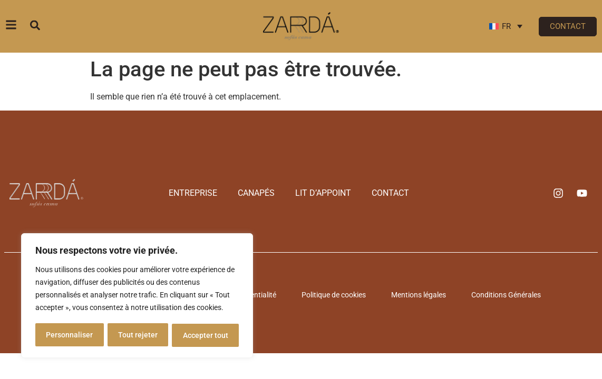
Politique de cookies (336, 295)
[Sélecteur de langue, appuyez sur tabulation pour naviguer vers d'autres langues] (505, 26)
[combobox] (87, 25)
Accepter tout (205, 335)
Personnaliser (69, 335)
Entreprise (200, 193)
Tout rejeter (138, 335)
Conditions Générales (500, 295)
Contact (383, 193)
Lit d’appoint (321, 193)
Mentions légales (416, 295)
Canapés (258, 193)
